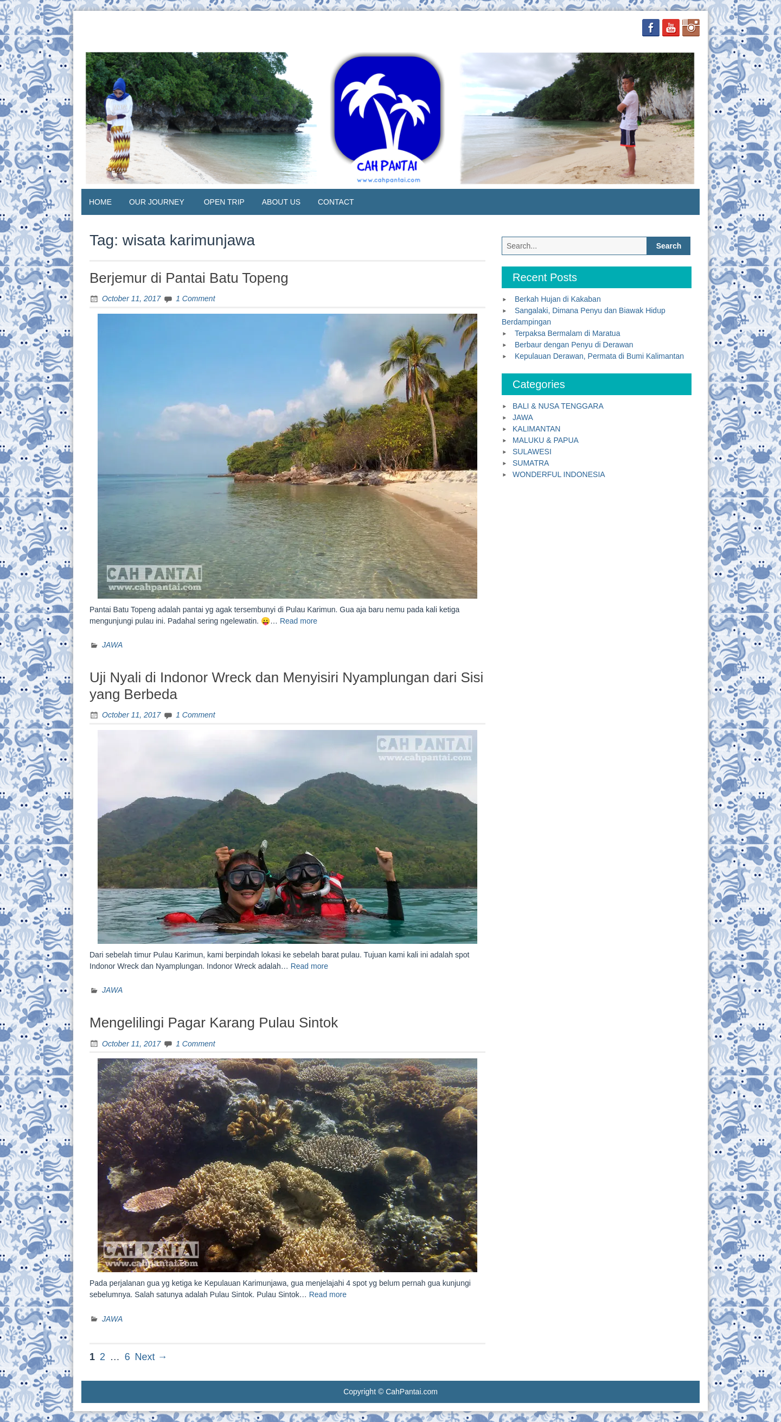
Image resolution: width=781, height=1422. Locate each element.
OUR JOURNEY (156, 202)
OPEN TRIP (224, 202)
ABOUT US (281, 202)
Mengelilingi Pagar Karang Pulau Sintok (213, 1022)
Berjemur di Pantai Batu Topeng (189, 278)
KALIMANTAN (536, 428)
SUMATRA (531, 463)
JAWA (112, 644)
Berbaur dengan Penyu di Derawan (574, 344)
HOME (100, 202)
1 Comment (195, 298)
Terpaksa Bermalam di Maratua (567, 333)
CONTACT (336, 202)
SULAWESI (532, 451)
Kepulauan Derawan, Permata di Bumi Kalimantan (599, 356)
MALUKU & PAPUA (546, 440)
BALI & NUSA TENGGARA (558, 406)
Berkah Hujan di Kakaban (558, 299)
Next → (151, 1356)
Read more (298, 621)
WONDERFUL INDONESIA (559, 474)
